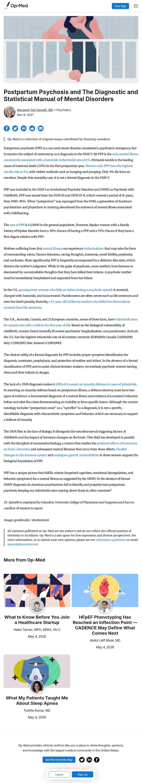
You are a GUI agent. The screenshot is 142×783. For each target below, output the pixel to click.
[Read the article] (37, 591)
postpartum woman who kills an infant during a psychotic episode (67, 290)
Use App (120, 6)
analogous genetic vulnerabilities (76, 455)
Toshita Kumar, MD (36, 710)
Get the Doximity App (58, 759)
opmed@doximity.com (22, 544)
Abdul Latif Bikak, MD (105, 640)
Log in (59, 774)
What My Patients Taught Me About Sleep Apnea (37, 700)
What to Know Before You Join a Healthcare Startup (37, 620)
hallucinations (94, 248)
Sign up (82, 774)
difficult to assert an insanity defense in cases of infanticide (96, 384)
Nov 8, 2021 (25, 115)
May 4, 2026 (25, 636)
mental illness (52, 248)
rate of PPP (17, 225)
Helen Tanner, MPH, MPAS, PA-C (36, 630)
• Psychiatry (62, 110)
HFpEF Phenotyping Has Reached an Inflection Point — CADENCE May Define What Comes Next (105, 625)
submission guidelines (111, 540)
